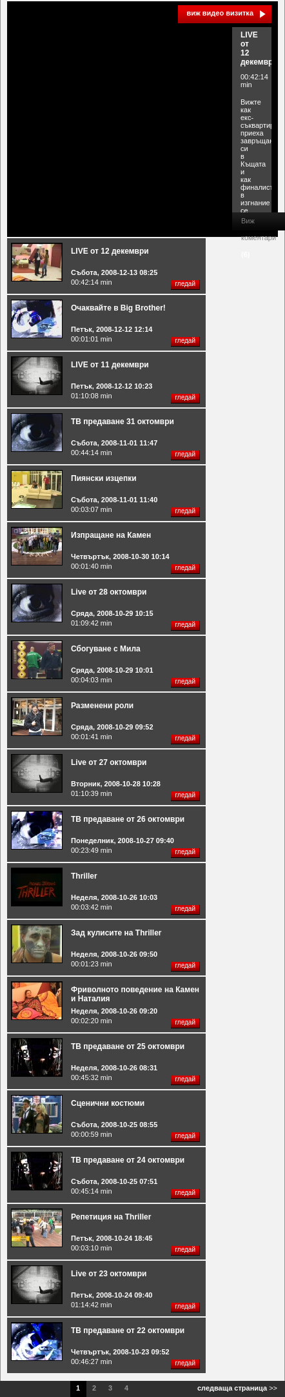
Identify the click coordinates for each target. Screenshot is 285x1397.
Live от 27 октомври (108, 762)
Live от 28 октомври (108, 592)
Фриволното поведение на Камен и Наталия (135, 994)
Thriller (84, 876)
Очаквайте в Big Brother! (118, 307)
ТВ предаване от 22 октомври (127, 1330)
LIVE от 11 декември (110, 364)
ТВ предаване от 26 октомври (127, 819)
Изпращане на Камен (111, 535)
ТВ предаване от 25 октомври (127, 1046)
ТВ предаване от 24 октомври (127, 1160)
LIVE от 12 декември (110, 251)
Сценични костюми (107, 1103)
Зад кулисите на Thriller (116, 932)
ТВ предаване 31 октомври (122, 421)
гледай (185, 283)
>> (237, 1388)
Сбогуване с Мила (106, 648)
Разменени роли (102, 705)
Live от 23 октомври (108, 1273)
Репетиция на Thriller (111, 1216)
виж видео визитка (219, 13)
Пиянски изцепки (104, 478)
